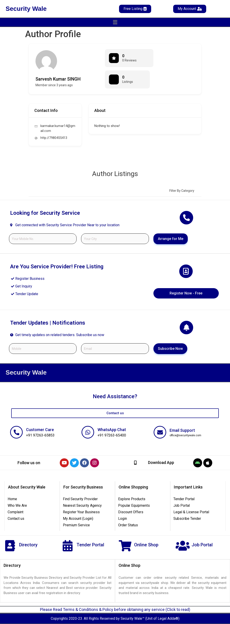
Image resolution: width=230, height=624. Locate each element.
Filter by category (181, 190)
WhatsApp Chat (111, 429)
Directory (28, 544)
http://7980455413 (53, 138)
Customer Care (40, 429)
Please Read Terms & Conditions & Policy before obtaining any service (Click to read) (115, 609)
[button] (115, 22)
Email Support (182, 430)
